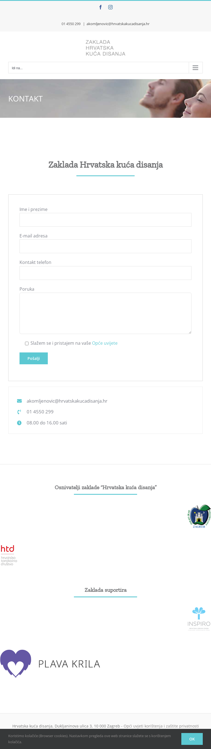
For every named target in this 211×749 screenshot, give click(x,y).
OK (192, 739)
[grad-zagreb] (199, 507)
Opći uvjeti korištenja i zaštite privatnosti (161, 726)
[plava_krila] (51, 649)
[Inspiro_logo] (199, 609)
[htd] (9, 547)
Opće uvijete (105, 343)
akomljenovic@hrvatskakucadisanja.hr (118, 23)
